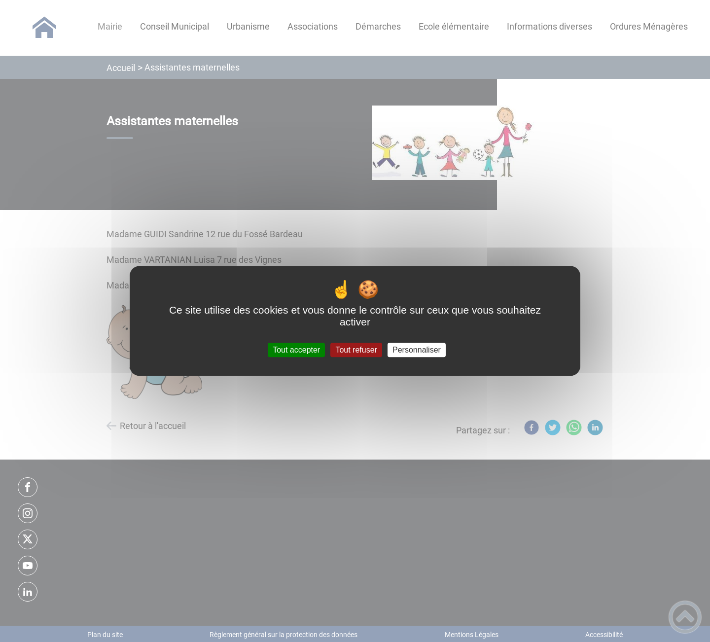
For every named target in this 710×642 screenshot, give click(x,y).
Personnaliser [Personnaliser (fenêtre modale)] (416, 350)
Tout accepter (296, 350)
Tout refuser (356, 350)
